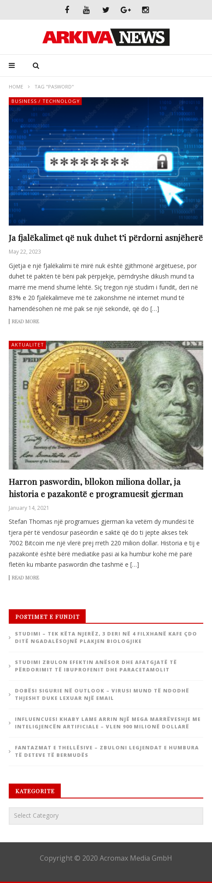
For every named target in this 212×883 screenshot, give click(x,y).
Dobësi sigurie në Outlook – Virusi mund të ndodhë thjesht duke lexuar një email (102, 694)
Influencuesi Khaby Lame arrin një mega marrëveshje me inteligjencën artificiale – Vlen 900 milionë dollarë (108, 723)
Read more (25, 321)
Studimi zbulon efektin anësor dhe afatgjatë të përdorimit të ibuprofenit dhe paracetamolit (96, 666)
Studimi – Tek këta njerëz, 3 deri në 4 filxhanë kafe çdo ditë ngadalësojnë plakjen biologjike (106, 637)
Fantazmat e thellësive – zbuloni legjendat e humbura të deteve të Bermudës (107, 751)
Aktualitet (27, 344)
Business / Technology (45, 101)
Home (16, 86)
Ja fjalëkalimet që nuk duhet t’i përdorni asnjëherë (106, 237)
